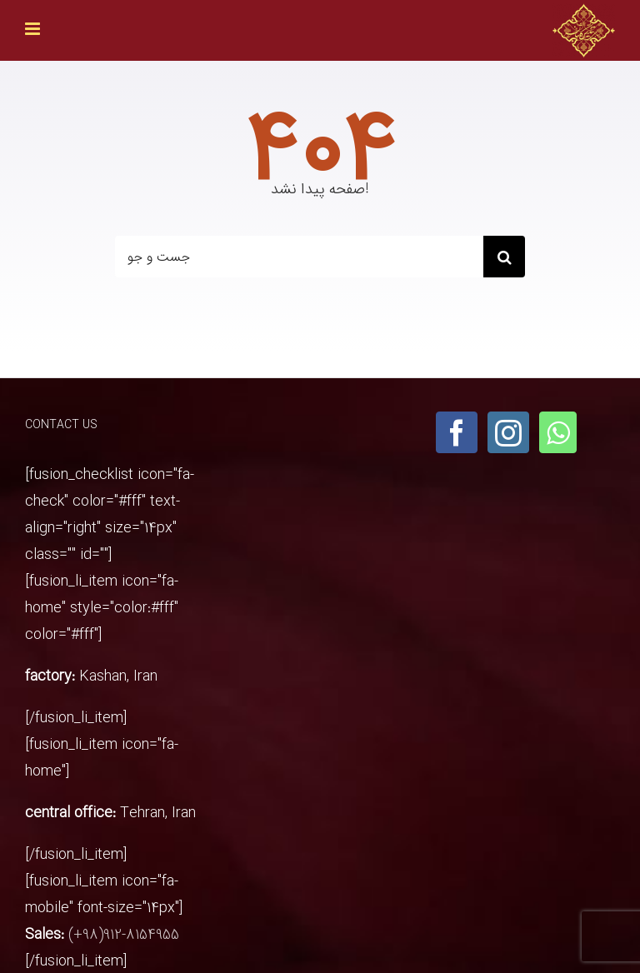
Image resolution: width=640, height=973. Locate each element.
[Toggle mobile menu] (33, 28)
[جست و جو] (299, 256)
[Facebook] (457, 432)
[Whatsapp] (558, 432)
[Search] (504, 256)
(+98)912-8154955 (123, 934)
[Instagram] (508, 432)
